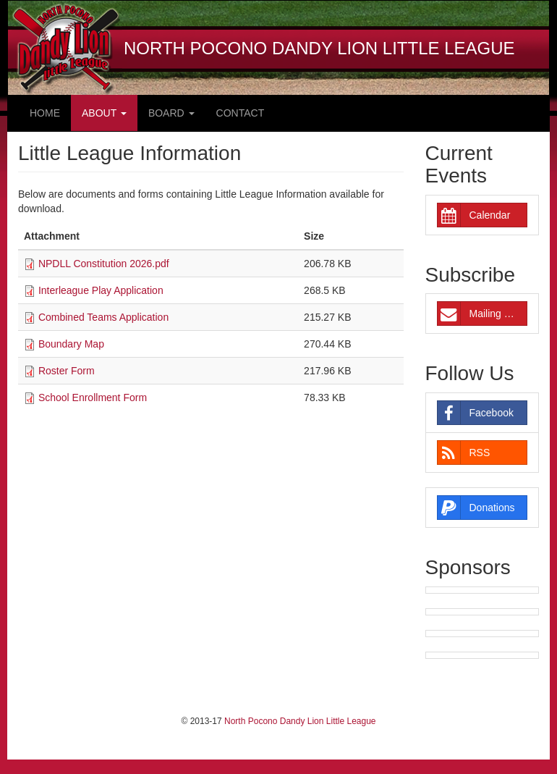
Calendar (474, 215)
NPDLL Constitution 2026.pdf (103, 263)
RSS (464, 452)
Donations (476, 507)
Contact (240, 113)
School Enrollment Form (92, 397)
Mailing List (479, 313)
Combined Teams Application (103, 317)
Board (171, 113)
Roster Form (66, 371)
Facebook (476, 412)
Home (45, 113)
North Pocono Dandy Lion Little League (299, 721)
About (104, 113)
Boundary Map (71, 344)
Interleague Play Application (100, 290)
